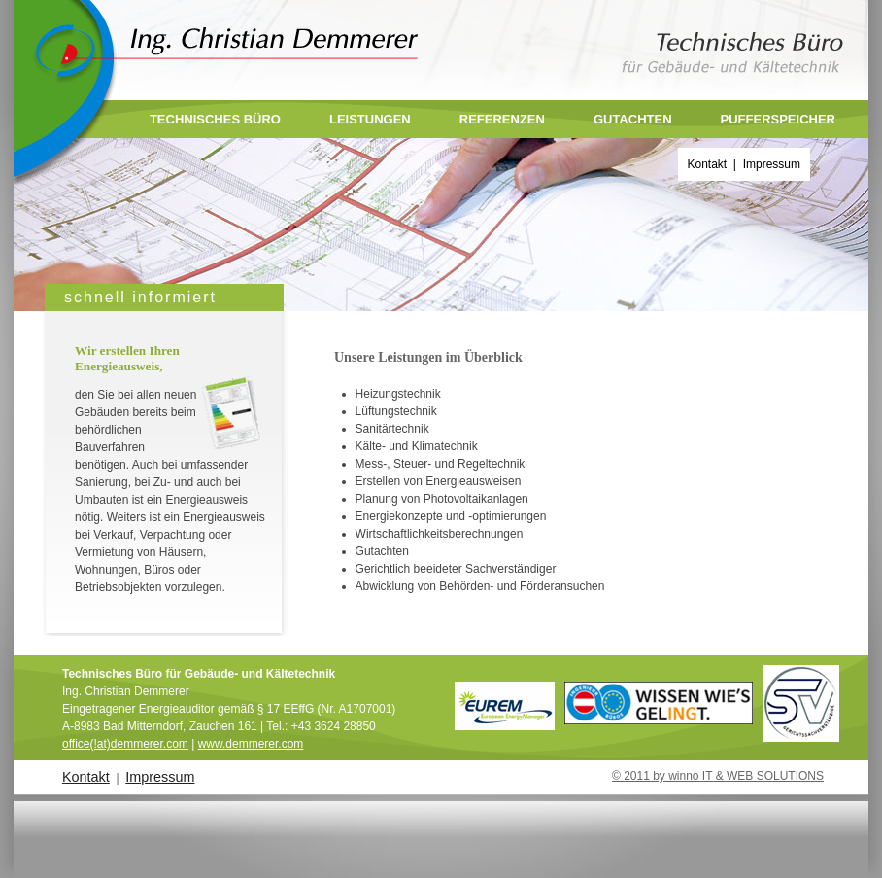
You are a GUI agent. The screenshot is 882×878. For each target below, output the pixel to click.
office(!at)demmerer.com (125, 744)
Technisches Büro (215, 119)
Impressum (771, 164)
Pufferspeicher (778, 119)
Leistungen (370, 119)
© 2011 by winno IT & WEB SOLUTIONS (718, 776)
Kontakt (708, 164)
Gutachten (633, 119)
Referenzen (502, 119)
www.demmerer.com (251, 744)
